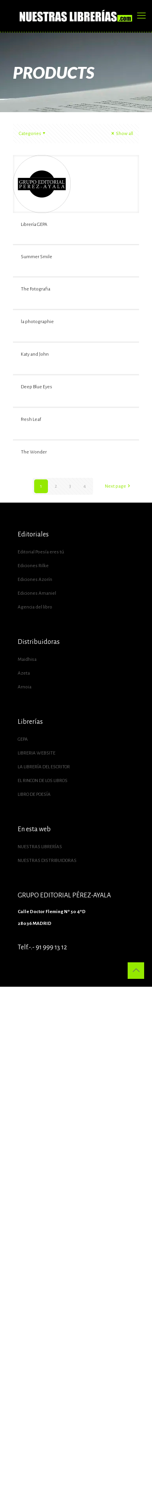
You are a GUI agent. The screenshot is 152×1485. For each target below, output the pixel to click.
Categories (32, 133)
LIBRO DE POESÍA (34, 794)
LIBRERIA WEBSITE (36, 753)
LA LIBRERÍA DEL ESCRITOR (44, 766)
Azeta (24, 673)
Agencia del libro (35, 607)
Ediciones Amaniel (37, 593)
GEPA (23, 739)
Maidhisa (27, 659)
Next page (118, 486)
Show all (121, 133)
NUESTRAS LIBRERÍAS (40, 846)
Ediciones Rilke (33, 565)
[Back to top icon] (136, 970)
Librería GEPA (34, 224)
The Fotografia (35, 289)
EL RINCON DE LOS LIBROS (43, 780)
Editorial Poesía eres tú (41, 552)
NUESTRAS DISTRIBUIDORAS (47, 860)
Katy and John (35, 402)
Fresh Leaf (31, 516)
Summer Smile (36, 256)
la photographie (37, 345)
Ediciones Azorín (35, 579)
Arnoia (24, 687)
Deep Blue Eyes (36, 459)
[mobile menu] (141, 15)
